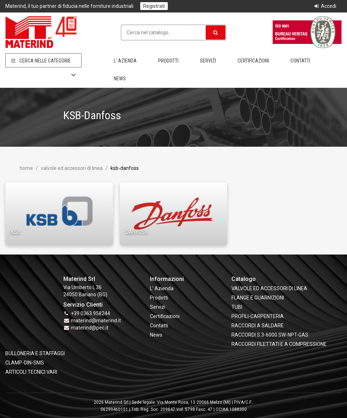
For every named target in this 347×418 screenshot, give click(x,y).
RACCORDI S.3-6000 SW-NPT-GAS (269, 335)
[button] (215, 32)
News (120, 78)
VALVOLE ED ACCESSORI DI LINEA (71, 168)
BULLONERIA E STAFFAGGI (35, 353)
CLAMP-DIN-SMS (24, 363)
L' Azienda (125, 61)
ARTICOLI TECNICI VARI (31, 372)
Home (26, 168)
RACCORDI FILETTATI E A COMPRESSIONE (279, 344)
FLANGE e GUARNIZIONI (257, 298)
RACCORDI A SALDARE (257, 325)
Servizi (208, 61)
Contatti (300, 61)
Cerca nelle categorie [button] (43, 60)
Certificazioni (253, 61)
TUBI (236, 307)
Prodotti (168, 61)
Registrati (154, 6)
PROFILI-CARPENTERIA (257, 316)
